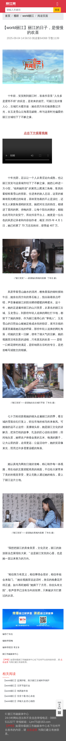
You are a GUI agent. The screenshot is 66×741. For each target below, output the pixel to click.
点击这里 (32, 729)
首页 (7, 15)
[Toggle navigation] (57, 3)
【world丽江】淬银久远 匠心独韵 (19, 701)
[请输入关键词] (29, 9)
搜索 (57, 9)
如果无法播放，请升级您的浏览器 (27, 151)
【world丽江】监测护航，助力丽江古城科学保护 (26, 680)
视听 (16, 15)
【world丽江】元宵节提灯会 (16, 685)
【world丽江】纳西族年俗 (15, 691)
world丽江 (28, 15)
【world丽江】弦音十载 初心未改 (19, 696)
